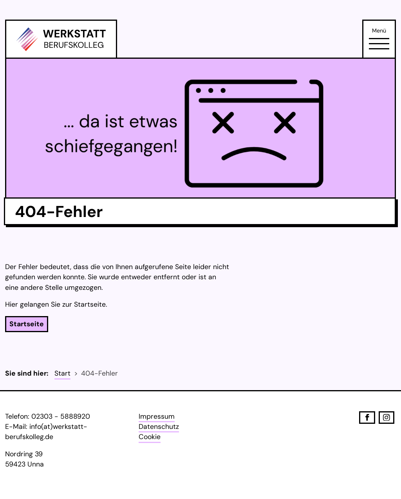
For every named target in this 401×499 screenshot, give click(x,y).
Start (62, 373)
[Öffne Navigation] (379, 43)
